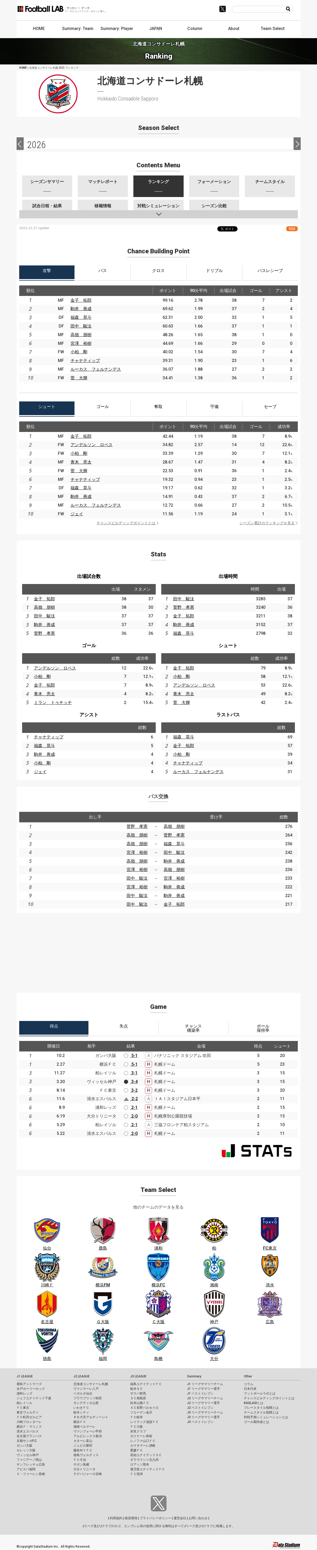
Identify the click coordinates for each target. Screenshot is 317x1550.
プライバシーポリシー (155, 1518)
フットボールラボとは (259, 1393)
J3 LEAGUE (138, 1376)
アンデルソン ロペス (92, 444)
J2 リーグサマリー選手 (203, 1403)
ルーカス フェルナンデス (96, 369)
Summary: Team (77, 28)
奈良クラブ (138, 1431)
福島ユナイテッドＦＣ (146, 1384)
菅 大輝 (79, 377)
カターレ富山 (82, 1441)
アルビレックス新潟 (87, 1436)
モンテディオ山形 (86, 1403)
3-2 (131, 1090)
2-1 (131, 1107)
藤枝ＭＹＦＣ (82, 1450)
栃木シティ (81, 1412)
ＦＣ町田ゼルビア (29, 1417)
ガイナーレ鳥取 (141, 1436)
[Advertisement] (159, 950)
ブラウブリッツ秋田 (87, 1398)
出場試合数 (89, 576)
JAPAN (155, 28)
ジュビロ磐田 (82, 1445)
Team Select (273, 28)
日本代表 (250, 1389)
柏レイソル (24, 1403)
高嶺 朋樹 (81, 334)
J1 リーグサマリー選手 (203, 1389)
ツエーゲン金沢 (141, 1412)
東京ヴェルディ (28, 1412)
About (233, 28)
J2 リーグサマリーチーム (205, 1398)
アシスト (88, 714)
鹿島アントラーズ (29, 1384)
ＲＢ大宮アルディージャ (90, 1417)
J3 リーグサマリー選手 (203, 1417)
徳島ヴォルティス (86, 1455)
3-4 (131, 1081)
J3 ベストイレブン (200, 1422)
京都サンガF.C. (27, 1441)
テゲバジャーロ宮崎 (87, 1474)
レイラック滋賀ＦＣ (144, 1422)
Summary (194, 1376)
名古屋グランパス (29, 1436)
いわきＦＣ (81, 1408)
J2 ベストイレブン (200, 1408)
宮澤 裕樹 (81, 343)
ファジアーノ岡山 (29, 1460)
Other (248, 1376)
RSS (292, 229)
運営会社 (180, 1518)
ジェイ (77, 513)
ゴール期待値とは (256, 1422)
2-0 (131, 1116)
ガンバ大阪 (24, 1445)
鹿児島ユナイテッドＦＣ (147, 1469)
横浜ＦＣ (79, 1422)
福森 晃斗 (81, 317)
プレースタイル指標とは (261, 1408)
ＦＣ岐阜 (136, 1417)
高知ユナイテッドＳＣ (146, 1455)
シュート (228, 645)
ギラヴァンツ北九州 (144, 1460)
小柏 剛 (79, 351)
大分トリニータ (84, 1469)
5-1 (131, 1055)
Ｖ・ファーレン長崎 (31, 1474)
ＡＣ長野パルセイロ (144, 1408)
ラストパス (228, 714)
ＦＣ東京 (23, 1408)
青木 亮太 (81, 462)
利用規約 (116, 1518)
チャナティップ (85, 360)
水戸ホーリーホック (31, 1389)
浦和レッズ (24, 1393)
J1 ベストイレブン (200, 1393)
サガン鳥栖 (81, 1464)
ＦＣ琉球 (136, 1474)
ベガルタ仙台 (82, 1393)
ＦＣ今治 (79, 1460)
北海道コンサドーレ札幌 (90, 1384)
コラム (248, 1384)
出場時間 (228, 576)
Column (194, 28)
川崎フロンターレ (29, 1422)
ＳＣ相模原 (138, 1398)
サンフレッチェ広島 (31, 1464)
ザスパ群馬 (138, 1393)
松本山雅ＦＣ (139, 1403)
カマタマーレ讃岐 (142, 1445)
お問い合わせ (198, 1518)
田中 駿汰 (81, 326)
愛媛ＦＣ (136, 1450)
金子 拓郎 (81, 300)
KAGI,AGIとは (253, 1403)
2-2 (131, 1098)
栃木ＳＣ (136, 1389)
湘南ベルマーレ (84, 1426)
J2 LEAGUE (81, 1376)
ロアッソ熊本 (139, 1464)
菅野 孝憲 (44, 633)
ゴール (89, 645)
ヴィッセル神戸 (28, 1455)
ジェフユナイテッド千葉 (34, 1398)
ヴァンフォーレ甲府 (87, 1431)
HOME (39, 28)
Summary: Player (116, 28)
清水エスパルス (28, 1431)
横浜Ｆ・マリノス (29, 1426)
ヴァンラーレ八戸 (86, 1389)
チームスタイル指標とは (261, 1412)
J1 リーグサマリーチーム (205, 1384)
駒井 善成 (81, 308)
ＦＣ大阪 (136, 1426)
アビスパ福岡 (26, 1469)
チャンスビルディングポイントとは (126, 523)
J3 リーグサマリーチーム (205, 1412)
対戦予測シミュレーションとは (266, 1417)
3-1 (131, 1072)
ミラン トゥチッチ (53, 702)
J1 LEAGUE (25, 1376)
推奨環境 (131, 1518)
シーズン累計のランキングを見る (267, 523)
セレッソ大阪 (26, 1450)
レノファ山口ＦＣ (142, 1441)
